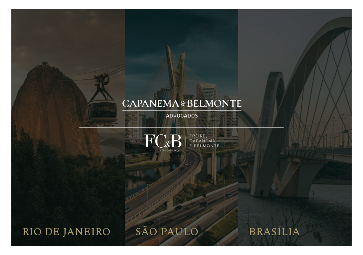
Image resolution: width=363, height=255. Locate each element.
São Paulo (167, 232)
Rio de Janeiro (66, 232)
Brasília (274, 232)
